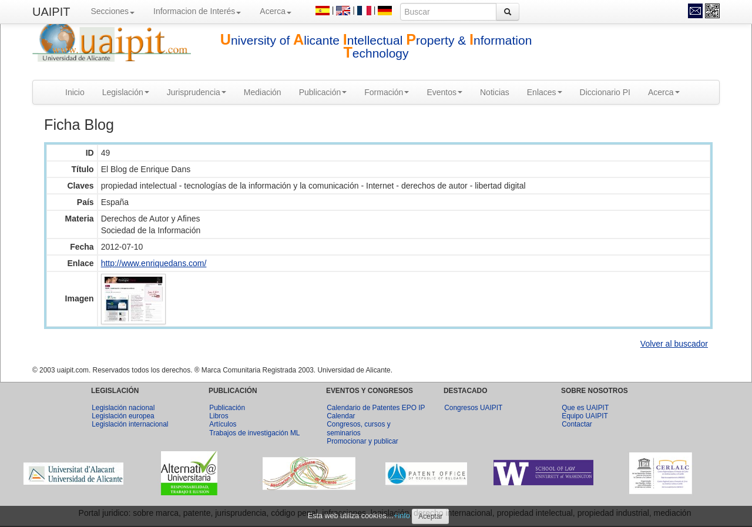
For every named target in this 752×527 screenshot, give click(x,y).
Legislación (125, 92)
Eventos (444, 92)
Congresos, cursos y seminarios (358, 428)
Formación (386, 92)
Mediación (262, 92)
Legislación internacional (130, 424)
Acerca (275, 11)
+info (402, 516)
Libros (218, 416)
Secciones (112, 11)
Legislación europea (123, 416)
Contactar (577, 424)
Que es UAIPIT (585, 408)
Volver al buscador (674, 343)
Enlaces (544, 92)
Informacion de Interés (197, 11)
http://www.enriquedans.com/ (154, 263)
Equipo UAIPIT (585, 416)
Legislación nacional (123, 408)
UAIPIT (51, 11)
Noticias (494, 92)
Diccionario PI (605, 92)
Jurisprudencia (196, 92)
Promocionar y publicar (362, 441)
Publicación (323, 92)
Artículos (222, 424)
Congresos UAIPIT (473, 408)
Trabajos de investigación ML (254, 433)
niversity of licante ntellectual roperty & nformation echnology (376, 46)
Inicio (75, 92)
